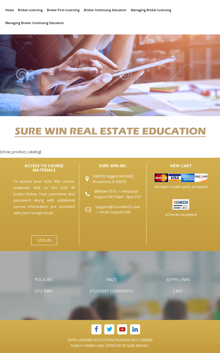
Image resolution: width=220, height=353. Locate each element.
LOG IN (44, 240)
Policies (43, 279)
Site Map (43, 291)
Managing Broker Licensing (151, 10)
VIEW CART (181, 165)
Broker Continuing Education (105, 10)
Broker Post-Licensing (63, 10)
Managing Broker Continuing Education (34, 23)
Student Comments (111, 291)
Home (9, 10)
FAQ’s (111, 279)
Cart (178, 291)
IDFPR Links (178, 279)
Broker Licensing (30, 10)
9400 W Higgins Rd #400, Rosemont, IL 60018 (113, 178)
